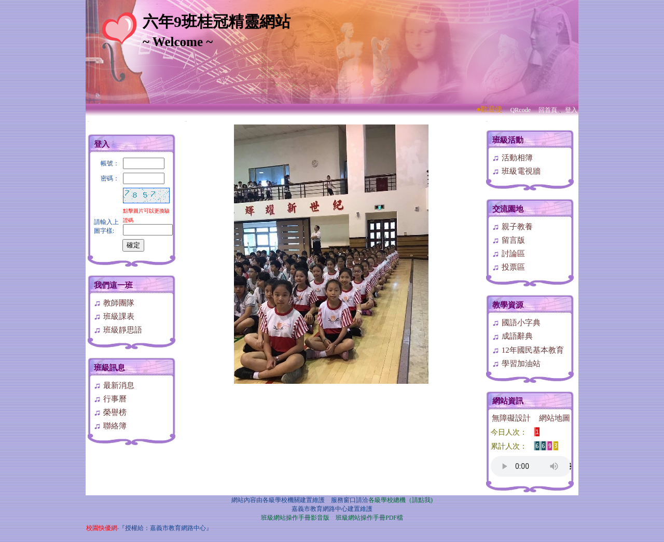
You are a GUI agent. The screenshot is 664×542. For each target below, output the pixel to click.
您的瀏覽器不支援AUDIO (531, 466)
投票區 (508, 267)
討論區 (508, 253)
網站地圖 (554, 418)
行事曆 (110, 399)
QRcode (520, 110)
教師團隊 (113, 303)
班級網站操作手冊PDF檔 (369, 517)
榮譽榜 (110, 412)
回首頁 (547, 110)
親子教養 (512, 227)
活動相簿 (512, 158)
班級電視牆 (516, 171)
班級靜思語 (117, 330)
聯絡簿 (110, 426)
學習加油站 (516, 363)
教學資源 (507, 305)
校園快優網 (101, 528)
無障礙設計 (511, 418)
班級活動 (507, 140)
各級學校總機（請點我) (400, 500)
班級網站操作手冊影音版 (295, 517)
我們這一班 (113, 285)
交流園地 (507, 209)
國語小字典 (516, 322)
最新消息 (113, 385)
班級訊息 (109, 368)
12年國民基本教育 (528, 350)
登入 (571, 110)
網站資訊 (507, 401)
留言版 (508, 240)
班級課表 (113, 316)
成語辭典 (512, 336)
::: (88, 121)
